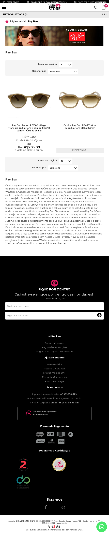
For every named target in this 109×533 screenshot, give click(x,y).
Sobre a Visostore (54, 343)
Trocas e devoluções (54, 368)
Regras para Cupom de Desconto (54, 351)
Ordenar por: (39, 71)
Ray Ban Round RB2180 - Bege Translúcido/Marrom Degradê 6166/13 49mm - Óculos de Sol (29, 128)
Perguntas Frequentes (54, 377)
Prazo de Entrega (54, 381)
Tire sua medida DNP (54, 372)
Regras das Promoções (54, 347)
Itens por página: (47, 64)
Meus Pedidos (54, 364)
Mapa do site (62, 523)
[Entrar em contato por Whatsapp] (101, 526)
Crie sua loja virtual (34, 530)
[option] (54, 36)
